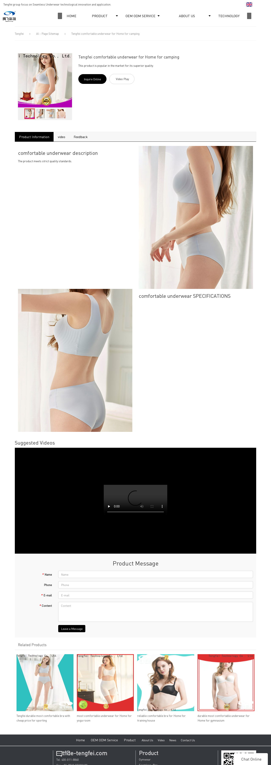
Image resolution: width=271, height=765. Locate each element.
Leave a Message (72, 629)
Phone (48, 585)
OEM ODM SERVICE (140, 16)
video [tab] (61, 136)
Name (47, 574)
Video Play (122, 79)
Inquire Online (92, 79)
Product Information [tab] (34, 136)
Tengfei (19, 33)
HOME (71, 16)
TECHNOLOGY (228, 16)
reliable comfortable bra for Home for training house (161, 719)
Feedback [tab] (81, 136)
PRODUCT (100, 16)
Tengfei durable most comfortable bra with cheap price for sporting (43, 719)
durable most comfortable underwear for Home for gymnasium (224, 719)
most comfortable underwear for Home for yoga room (104, 719)
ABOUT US (187, 16)
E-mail (46, 595)
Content (45, 605)
